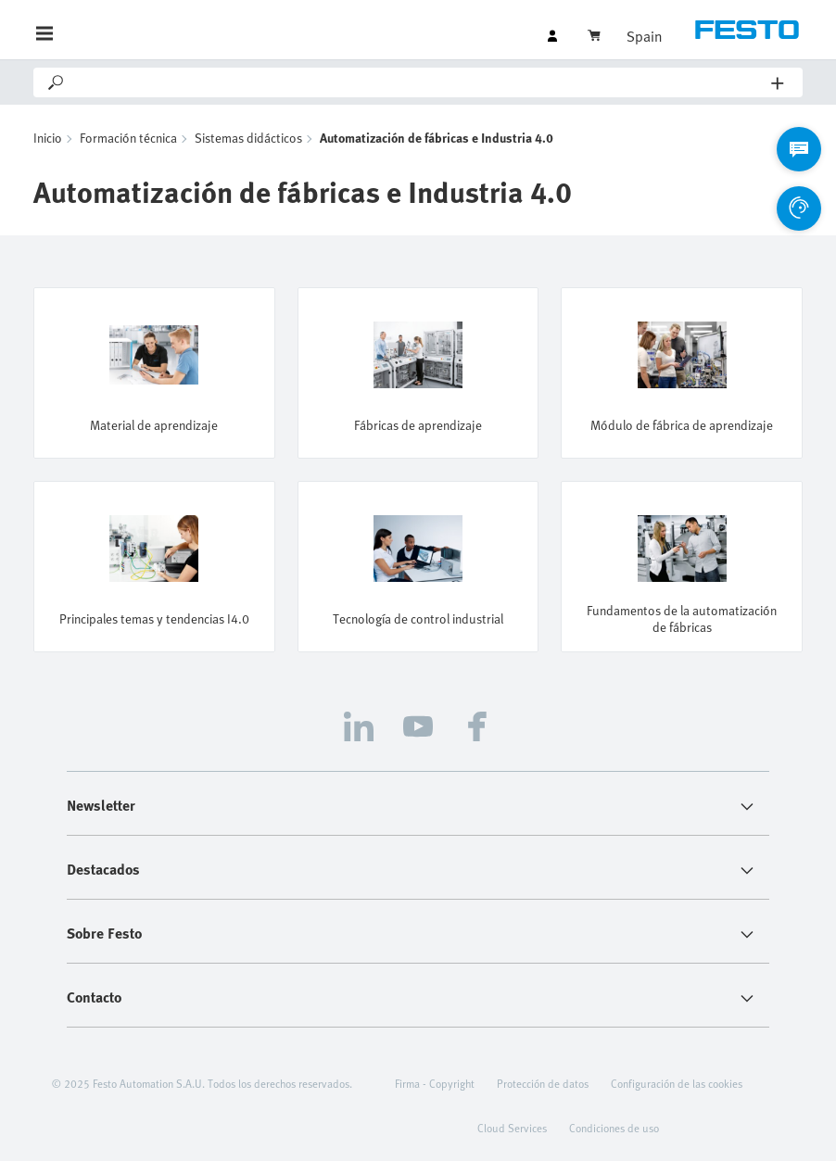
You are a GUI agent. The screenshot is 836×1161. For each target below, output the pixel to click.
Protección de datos (543, 1083)
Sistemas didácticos (248, 137)
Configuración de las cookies (676, 1083)
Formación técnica (128, 137)
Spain (644, 36)
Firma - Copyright (435, 1083)
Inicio (47, 137)
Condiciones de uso (614, 1127)
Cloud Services (512, 1127)
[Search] (419, 82)
